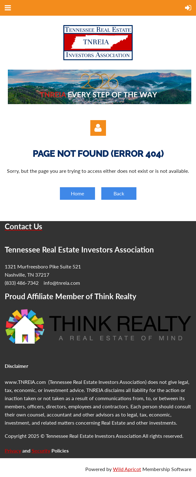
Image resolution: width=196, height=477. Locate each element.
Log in (98, 128)
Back (119, 193)
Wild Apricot (127, 469)
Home (77, 193)
